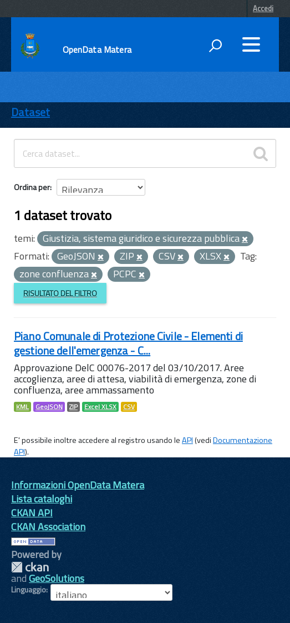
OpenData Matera (97, 49)
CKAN (30, 567)
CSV (129, 407)
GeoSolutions (56, 578)
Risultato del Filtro (60, 293)
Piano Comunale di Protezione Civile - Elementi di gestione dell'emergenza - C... (128, 343)
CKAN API (32, 512)
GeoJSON (49, 407)
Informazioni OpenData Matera (77, 484)
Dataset (30, 112)
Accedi (263, 8)
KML (22, 407)
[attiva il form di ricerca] (215, 46)
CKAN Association (48, 526)
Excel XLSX (100, 407)
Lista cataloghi (41, 498)
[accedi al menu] (251, 44)
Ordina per (32, 187)
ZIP (73, 407)
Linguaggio (28, 589)
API (187, 440)
